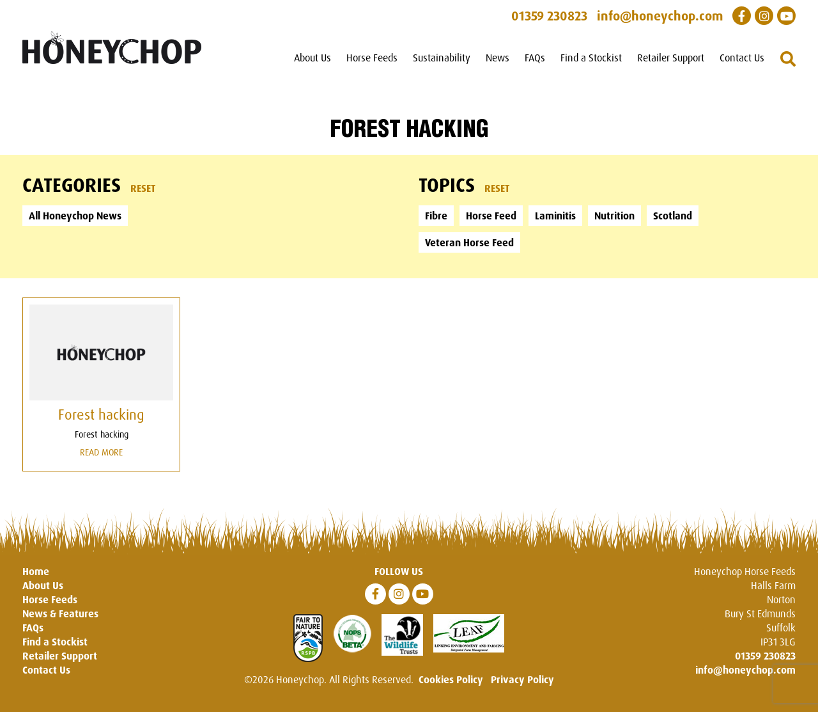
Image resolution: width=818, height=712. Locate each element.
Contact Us (742, 57)
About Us (312, 57)
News (497, 57)
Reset (143, 188)
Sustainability (441, 57)
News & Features (60, 613)
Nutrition (614, 215)
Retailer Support (670, 57)
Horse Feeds (371, 57)
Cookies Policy (451, 679)
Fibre (436, 215)
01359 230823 (765, 655)
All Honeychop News (75, 215)
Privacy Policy (522, 679)
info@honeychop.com (745, 669)
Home (35, 571)
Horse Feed (491, 215)
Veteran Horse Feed (469, 242)
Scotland (672, 215)
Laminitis (555, 215)
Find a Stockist (591, 57)
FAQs (535, 57)
